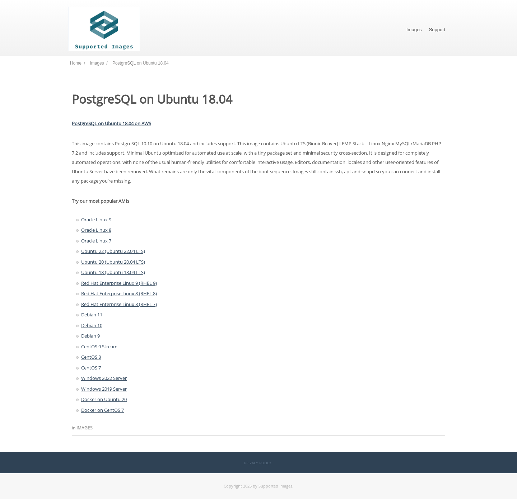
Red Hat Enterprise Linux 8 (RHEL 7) (119, 304)
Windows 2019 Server (104, 389)
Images (414, 29)
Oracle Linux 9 (96, 219)
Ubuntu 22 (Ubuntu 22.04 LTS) (113, 251)
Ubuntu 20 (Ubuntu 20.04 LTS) (113, 262)
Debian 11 (91, 314)
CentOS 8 (91, 357)
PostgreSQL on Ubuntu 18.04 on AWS (111, 123)
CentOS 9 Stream (99, 346)
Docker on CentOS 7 (102, 410)
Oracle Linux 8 (96, 230)
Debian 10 (91, 325)
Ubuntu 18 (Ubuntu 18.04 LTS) (113, 272)
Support (437, 29)
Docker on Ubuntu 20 (104, 399)
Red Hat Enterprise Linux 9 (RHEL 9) (119, 283)
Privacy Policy (257, 462)
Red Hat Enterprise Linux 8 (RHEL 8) (119, 293)
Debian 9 (90, 336)
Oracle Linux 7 (96, 240)
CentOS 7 (91, 367)
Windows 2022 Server (104, 378)
